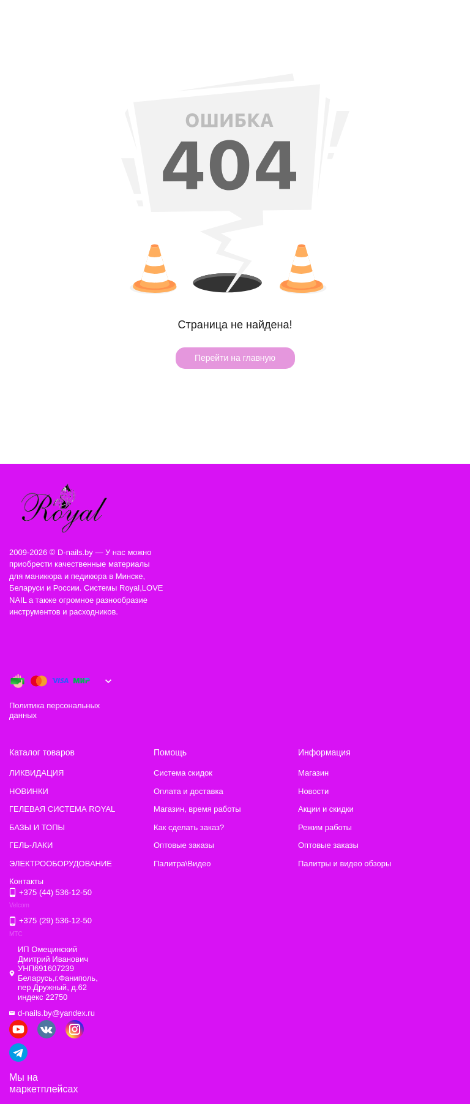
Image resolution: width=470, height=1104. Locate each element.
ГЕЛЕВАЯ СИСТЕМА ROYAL (62, 809)
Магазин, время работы (197, 809)
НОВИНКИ (28, 791)
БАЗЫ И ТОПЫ (37, 827)
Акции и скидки (326, 809)
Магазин (313, 772)
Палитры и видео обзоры (344, 863)
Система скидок (183, 772)
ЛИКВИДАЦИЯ (36, 772)
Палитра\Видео (182, 863)
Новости (313, 791)
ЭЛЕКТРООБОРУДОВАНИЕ (60, 863)
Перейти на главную (235, 358)
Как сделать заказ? (189, 827)
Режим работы (325, 827)
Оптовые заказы (184, 845)
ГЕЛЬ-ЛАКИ (31, 845)
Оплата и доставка (188, 791)
